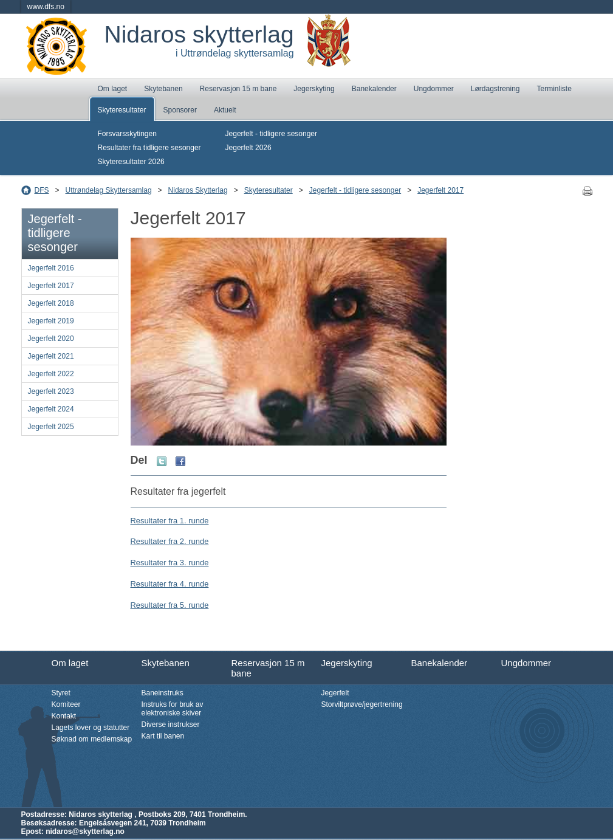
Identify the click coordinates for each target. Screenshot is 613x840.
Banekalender (374, 88)
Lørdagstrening (495, 88)
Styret (61, 693)
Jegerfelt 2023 (51, 391)
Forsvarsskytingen (127, 133)
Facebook (180, 461)
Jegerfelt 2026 (248, 147)
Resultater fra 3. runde (170, 562)
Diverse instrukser (171, 724)
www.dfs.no (45, 6)
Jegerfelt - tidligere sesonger (271, 133)
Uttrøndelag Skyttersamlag (109, 190)
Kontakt (64, 716)
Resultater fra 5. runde (170, 605)
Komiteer (66, 704)
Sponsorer (180, 110)
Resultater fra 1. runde (170, 520)
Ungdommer (434, 88)
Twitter (161, 461)
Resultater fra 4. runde (170, 583)
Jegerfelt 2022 (51, 374)
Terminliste (554, 88)
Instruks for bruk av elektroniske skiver (173, 708)
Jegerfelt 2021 (51, 356)
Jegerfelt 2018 (51, 303)
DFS (42, 190)
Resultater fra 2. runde (170, 541)
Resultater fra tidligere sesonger (149, 147)
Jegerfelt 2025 (51, 426)
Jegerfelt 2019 (51, 321)
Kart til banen (163, 736)
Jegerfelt (335, 693)
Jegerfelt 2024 (51, 409)
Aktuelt (225, 110)
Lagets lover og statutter (91, 727)
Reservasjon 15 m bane (238, 88)
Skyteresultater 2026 (131, 161)
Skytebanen (163, 88)
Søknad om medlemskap (92, 739)
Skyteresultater (122, 110)
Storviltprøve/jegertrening (362, 704)
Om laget (113, 88)
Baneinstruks (162, 693)
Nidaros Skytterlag (198, 190)
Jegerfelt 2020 (51, 338)
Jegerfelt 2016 (51, 268)
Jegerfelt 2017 (440, 190)
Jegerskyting (313, 88)
